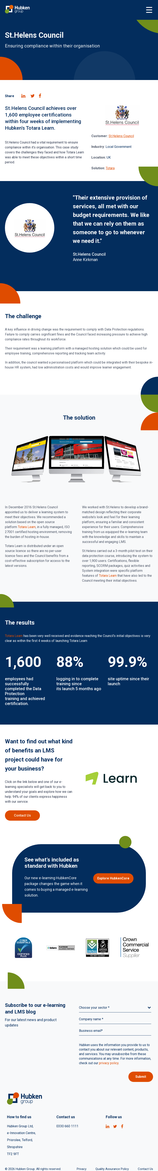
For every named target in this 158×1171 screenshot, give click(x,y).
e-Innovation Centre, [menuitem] (21, 1133)
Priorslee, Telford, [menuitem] (20, 1140)
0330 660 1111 (67, 1126)
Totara (110, 168)
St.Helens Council (121, 136)
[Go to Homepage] (75, 10)
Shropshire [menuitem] (15, 1147)
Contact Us (22, 815)
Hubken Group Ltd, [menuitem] (20, 1126)
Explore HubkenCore (113, 878)
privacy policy (108, 1063)
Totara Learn (27, 527)
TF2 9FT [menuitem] (13, 1154)
